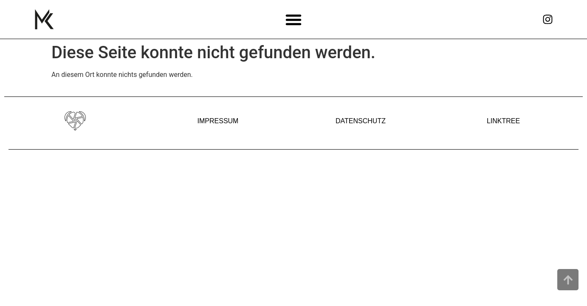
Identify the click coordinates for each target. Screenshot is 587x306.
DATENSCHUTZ (361, 121)
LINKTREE (503, 121)
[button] (294, 19)
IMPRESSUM (218, 121)
